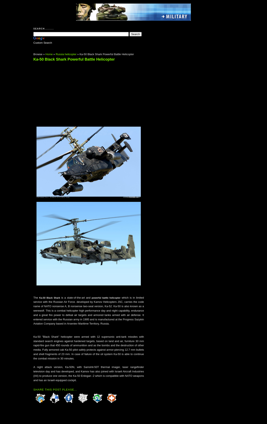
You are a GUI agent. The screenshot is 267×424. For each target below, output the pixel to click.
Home (49, 54)
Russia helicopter (66, 54)
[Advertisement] (68, 92)
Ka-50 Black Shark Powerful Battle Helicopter (74, 59)
